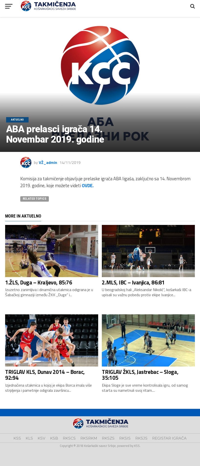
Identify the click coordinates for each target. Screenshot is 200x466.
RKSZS (108, 438)
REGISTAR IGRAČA (169, 438)
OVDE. (88, 185)
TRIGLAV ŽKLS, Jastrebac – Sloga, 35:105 (140, 375)
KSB (54, 438)
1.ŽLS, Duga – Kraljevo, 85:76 (38, 282)
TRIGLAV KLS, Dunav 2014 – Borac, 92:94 (45, 375)
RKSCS (69, 438)
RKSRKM (88, 438)
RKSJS (141, 438)
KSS (17, 438)
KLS (29, 438)
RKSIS (125, 438)
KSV (41, 438)
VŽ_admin (48, 162)
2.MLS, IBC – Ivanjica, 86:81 (133, 282)
